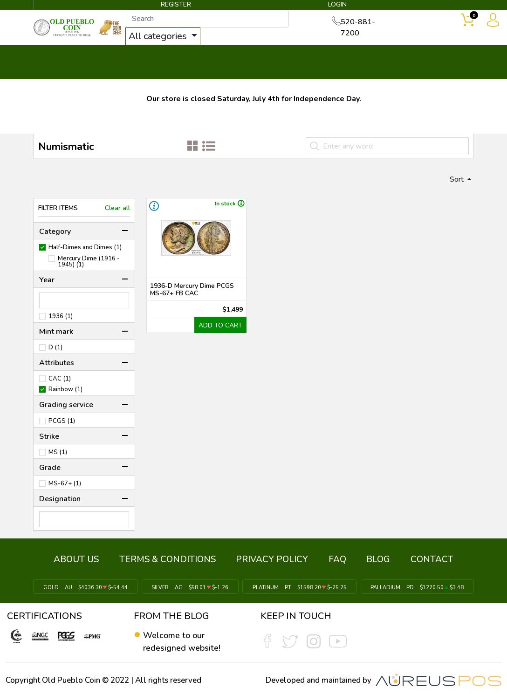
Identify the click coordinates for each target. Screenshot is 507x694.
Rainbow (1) (65, 393)
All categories (170, 37)
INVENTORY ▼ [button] (125, 57)
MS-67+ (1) (64, 487)
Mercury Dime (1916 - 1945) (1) (89, 265)
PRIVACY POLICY (275, 560)
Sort (453, 181)
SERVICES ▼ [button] (382, 57)
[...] (218, 19)
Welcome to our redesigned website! (184, 640)
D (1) (55, 351)
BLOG (370, 560)
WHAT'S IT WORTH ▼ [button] (218, 57)
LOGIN (335, 6)
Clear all (117, 211)
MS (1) (57, 456)
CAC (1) (59, 383)
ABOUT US (89, 560)
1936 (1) (60, 320)
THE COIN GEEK (302, 63)
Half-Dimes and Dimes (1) (85, 251)
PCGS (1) (61, 425)
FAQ (334, 560)
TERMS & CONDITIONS (175, 560)
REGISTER (177, 6)
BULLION (60, 57)
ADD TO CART (223, 329)
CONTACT (445, 57)
